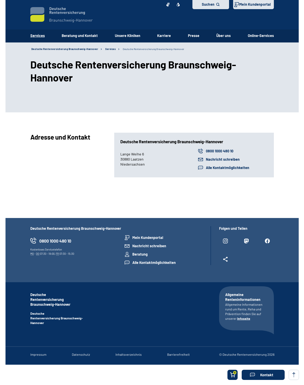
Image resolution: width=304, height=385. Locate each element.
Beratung (140, 254)
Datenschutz (81, 354)
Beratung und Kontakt (80, 35)
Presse (193, 35)
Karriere (164, 35)
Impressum (38, 354)
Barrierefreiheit (178, 354)
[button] (263, 375)
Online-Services (261, 35)
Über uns (223, 35)
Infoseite (243, 318)
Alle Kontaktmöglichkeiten (227, 167)
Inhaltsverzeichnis (128, 354)
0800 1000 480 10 (219, 151)
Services (110, 49)
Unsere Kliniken (127, 35)
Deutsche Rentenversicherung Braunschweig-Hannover (64, 49)
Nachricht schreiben (223, 159)
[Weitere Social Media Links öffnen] (225, 260)
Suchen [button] (208, 4)
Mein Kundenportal (255, 4)
